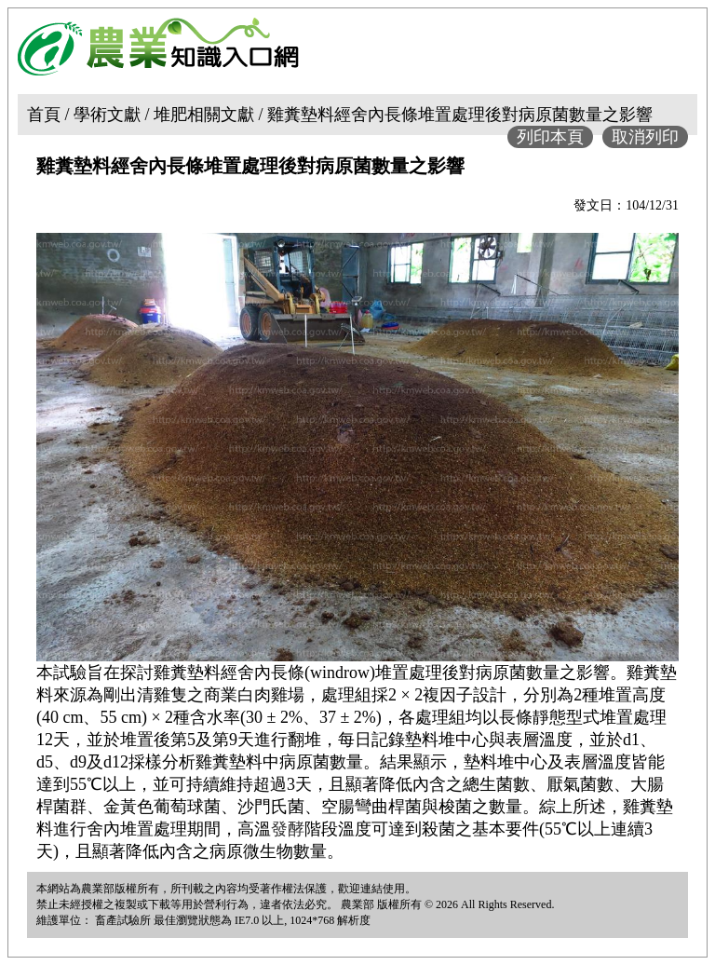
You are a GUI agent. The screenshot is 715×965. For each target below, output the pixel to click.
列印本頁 (550, 137)
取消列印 (645, 137)
